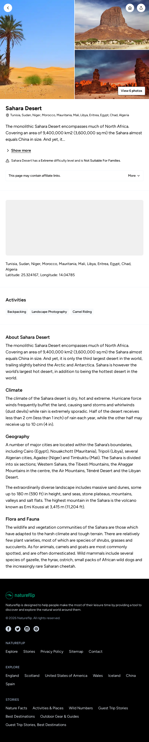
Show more (18, 150)
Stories (29, 651)
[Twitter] (17, 629)
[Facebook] (8, 629)
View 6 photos (131, 91)
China (131, 675)
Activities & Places (48, 708)
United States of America (66, 675)
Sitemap (76, 651)
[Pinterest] (36, 629)
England (12, 675)
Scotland (31, 675)
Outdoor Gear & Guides (59, 716)
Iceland (114, 675)
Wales (98, 675)
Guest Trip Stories (113, 708)
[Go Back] (8, 8)
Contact (95, 651)
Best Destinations (20, 716)
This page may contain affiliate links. (74, 175)
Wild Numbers (81, 708)
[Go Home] (130, 8)
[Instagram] (27, 629)
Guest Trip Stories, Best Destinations (36, 725)
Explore (12, 651)
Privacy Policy (52, 651)
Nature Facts (16, 708)
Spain (10, 684)
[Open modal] (141, 8)
